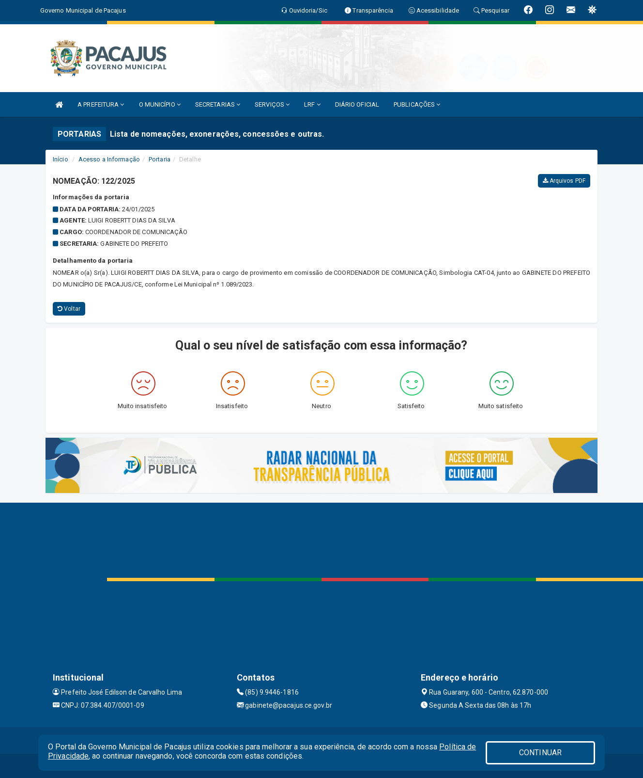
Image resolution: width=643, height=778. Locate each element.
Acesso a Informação (109, 159)
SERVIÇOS (272, 104)
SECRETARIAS (217, 104)
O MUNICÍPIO (160, 104)
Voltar (69, 308)
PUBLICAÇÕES (417, 104)
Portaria (159, 159)
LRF (312, 104)
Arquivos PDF (564, 180)
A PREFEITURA (100, 104)
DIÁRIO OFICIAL (357, 104)
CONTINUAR (540, 752)
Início (60, 159)
